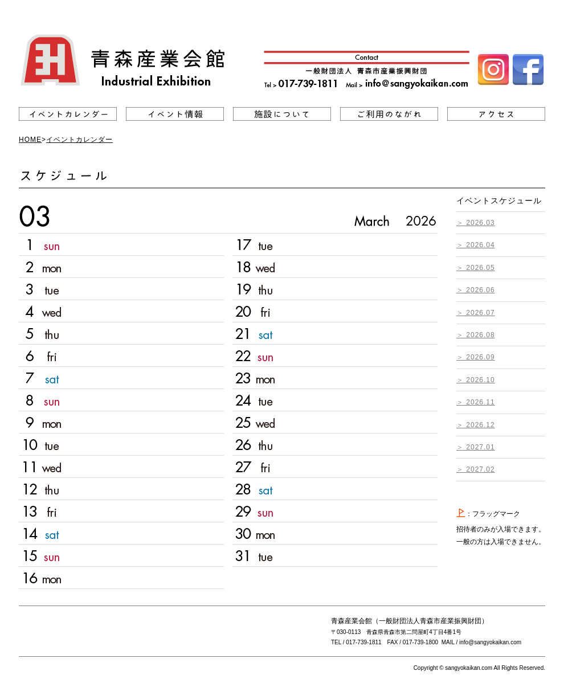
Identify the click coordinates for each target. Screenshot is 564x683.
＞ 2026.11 (475, 402)
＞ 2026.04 (475, 245)
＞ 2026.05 (475, 268)
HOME (30, 140)
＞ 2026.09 (475, 357)
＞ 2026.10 (475, 380)
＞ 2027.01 (475, 447)
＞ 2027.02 (475, 469)
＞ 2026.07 (475, 313)
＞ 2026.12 (475, 425)
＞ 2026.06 (475, 290)
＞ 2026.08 (475, 335)
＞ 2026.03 (475, 223)
